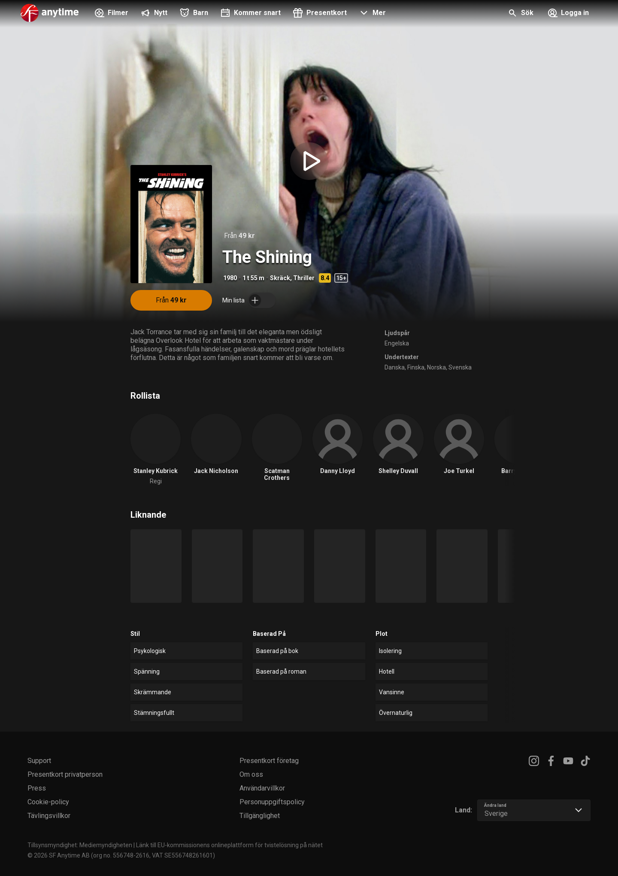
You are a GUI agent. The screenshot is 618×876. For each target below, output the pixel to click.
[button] (371, 13)
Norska (436, 367)
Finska (415, 367)
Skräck (280, 278)
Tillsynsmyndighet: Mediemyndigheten (79, 845)
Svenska (460, 367)
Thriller (304, 278)
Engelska (397, 343)
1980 (230, 278)
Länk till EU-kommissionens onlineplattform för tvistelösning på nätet (229, 845)
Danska (395, 367)
